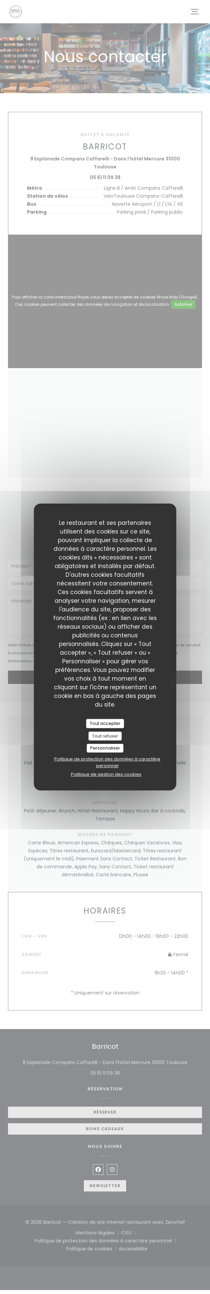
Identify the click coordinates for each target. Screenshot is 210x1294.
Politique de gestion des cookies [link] (106, 774)
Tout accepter (105, 723)
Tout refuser (105, 736)
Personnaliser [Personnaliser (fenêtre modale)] (105, 748)
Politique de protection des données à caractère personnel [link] (107, 762)
